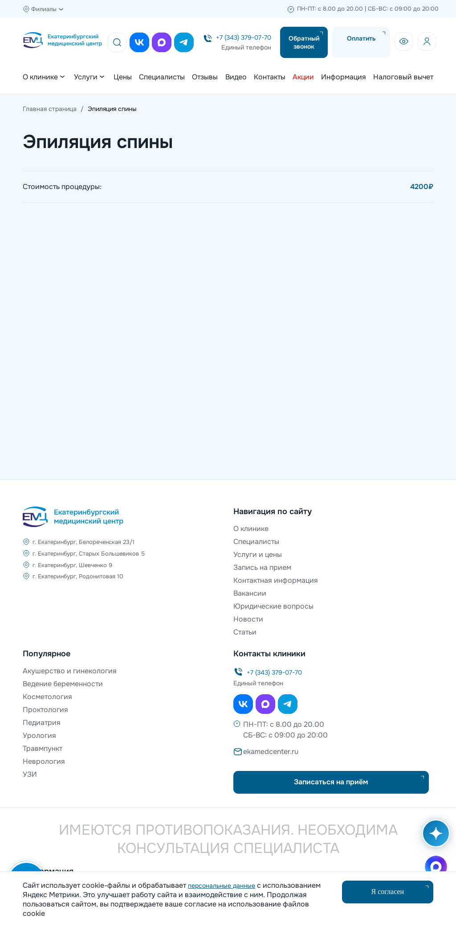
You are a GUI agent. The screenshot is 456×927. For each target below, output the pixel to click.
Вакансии (249, 593)
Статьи (244, 632)
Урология (39, 735)
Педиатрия (42, 722)
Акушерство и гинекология (70, 671)
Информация (343, 77)
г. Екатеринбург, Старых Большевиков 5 (89, 554)
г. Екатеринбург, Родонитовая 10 (78, 578)
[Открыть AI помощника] (434, 837)
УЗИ (30, 774)
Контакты (269, 77)
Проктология (45, 709)
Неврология (44, 761)
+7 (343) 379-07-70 (243, 37)
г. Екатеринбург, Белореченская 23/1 (83, 542)
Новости (248, 619)
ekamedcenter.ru (270, 751)
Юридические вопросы (273, 606)
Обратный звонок (304, 42)
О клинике (251, 528)
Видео (236, 77)
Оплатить (361, 38)
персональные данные (221, 886)
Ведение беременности (63, 684)
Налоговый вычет (403, 77)
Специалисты (162, 77)
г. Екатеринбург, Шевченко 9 (72, 566)
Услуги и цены (257, 554)
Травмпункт (42, 748)
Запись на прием (262, 567)
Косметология (47, 696)
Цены (123, 77)
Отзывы (205, 77)
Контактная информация (275, 580)
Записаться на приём (331, 782)
